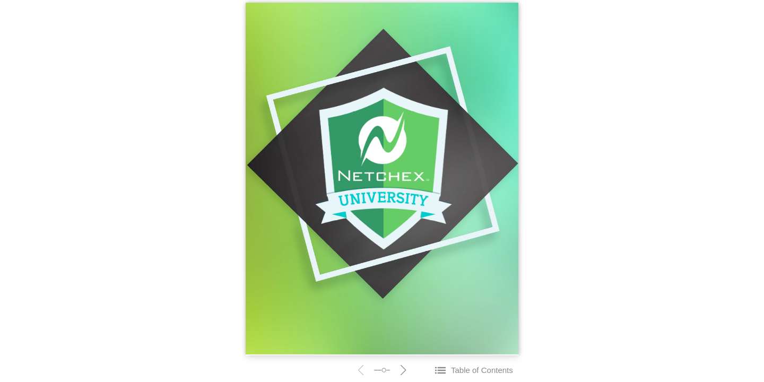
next (403, 370)
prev (360, 370)
